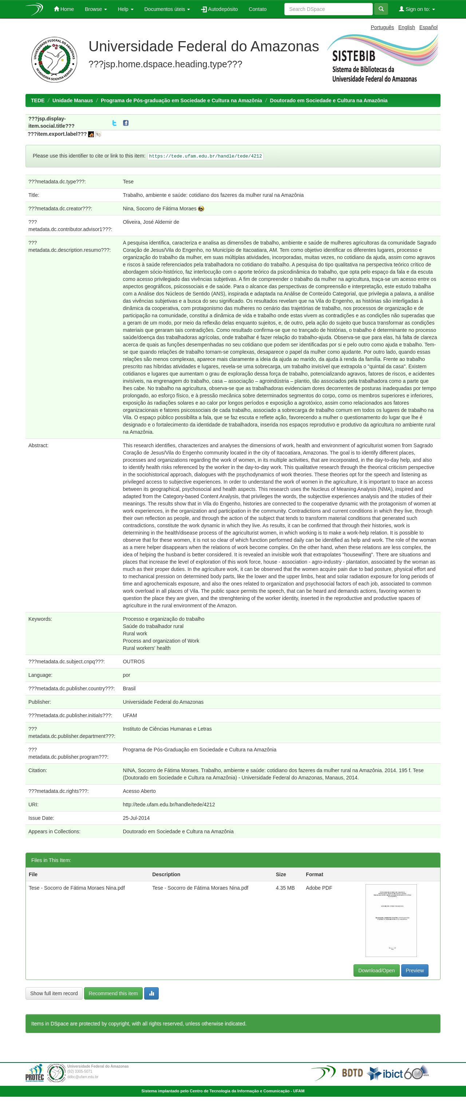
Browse (96, 9)
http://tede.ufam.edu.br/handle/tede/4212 (169, 804)
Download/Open (376, 970)
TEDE (37, 100)
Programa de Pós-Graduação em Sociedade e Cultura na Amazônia (199, 749)
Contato (257, 9)
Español (428, 27)
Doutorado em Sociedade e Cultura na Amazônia (329, 100)
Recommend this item (113, 993)
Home (64, 9)
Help (126, 9)
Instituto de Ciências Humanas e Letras (167, 729)
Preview (415, 970)
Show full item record (54, 993)
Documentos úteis (167, 9)
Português (382, 27)
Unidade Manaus (72, 100)
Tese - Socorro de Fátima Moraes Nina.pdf (77, 888)
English (406, 27)
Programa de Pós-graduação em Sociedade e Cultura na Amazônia (181, 100)
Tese (128, 181)
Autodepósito (219, 9)
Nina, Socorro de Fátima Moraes (159, 208)
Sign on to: (417, 9)
